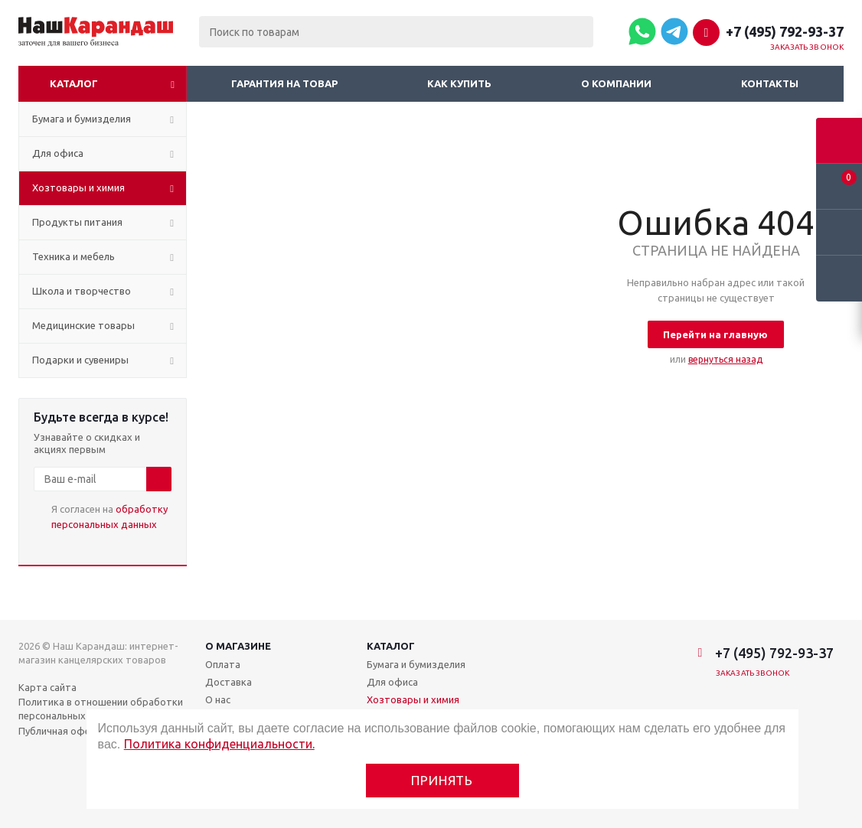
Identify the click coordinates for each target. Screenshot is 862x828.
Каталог (74, 83)
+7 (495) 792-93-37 (785, 31)
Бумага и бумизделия (416, 664)
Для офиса (392, 681)
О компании (616, 83)
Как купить (459, 83)
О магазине (238, 646)
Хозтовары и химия (413, 699)
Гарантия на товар (284, 83)
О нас (217, 699)
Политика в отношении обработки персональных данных (100, 708)
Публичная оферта (63, 730)
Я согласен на (109, 517)
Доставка (228, 681)
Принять (442, 780)
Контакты (769, 83)
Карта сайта (47, 687)
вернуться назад (725, 359)
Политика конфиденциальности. (219, 744)
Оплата (222, 664)
